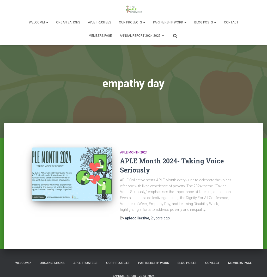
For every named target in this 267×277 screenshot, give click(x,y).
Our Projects (132, 22)
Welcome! (38, 22)
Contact (231, 22)
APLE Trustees (99, 22)
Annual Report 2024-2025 (142, 36)
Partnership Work (169, 22)
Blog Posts (205, 22)
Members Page (100, 36)
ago (160, 218)
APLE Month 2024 (134, 152)
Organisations (68, 22)
